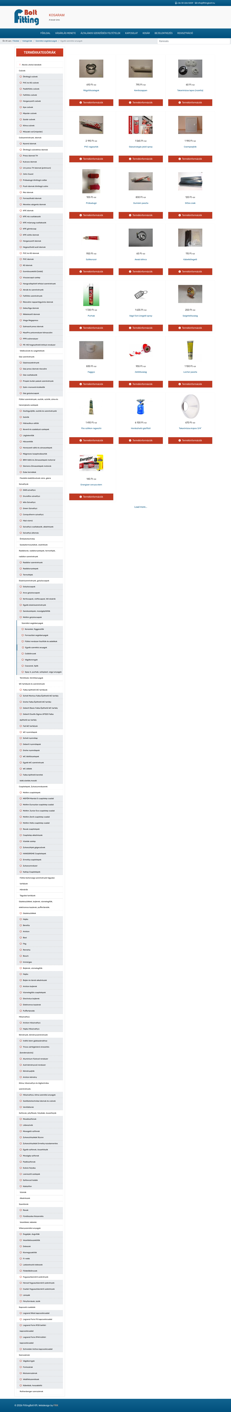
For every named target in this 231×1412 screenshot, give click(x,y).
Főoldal (45, 33)
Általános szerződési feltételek (100, 33)
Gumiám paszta (140, 203)
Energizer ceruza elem (91, 484)
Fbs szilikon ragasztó (91, 428)
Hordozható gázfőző (141, 428)
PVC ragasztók (91, 147)
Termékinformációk (93, 102)
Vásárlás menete (65, 33)
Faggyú (91, 372)
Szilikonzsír (91, 259)
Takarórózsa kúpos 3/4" (190, 428)
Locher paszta (190, 372)
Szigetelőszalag (190, 316)
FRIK (55, 1405)
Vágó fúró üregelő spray (140, 316)
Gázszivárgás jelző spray (141, 147)
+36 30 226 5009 (185, 3)
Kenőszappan (140, 90)
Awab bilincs (141, 259)
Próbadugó (91, 203)
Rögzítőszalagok (91, 90)
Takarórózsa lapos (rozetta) (190, 90)
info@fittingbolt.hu (206, 3)
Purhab (91, 316)
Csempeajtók (190, 147)
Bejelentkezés (164, 33)
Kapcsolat (131, 33)
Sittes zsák (190, 203)
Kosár (146, 33)
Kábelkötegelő (190, 259)
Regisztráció (185, 33)
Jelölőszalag (141, 372)
